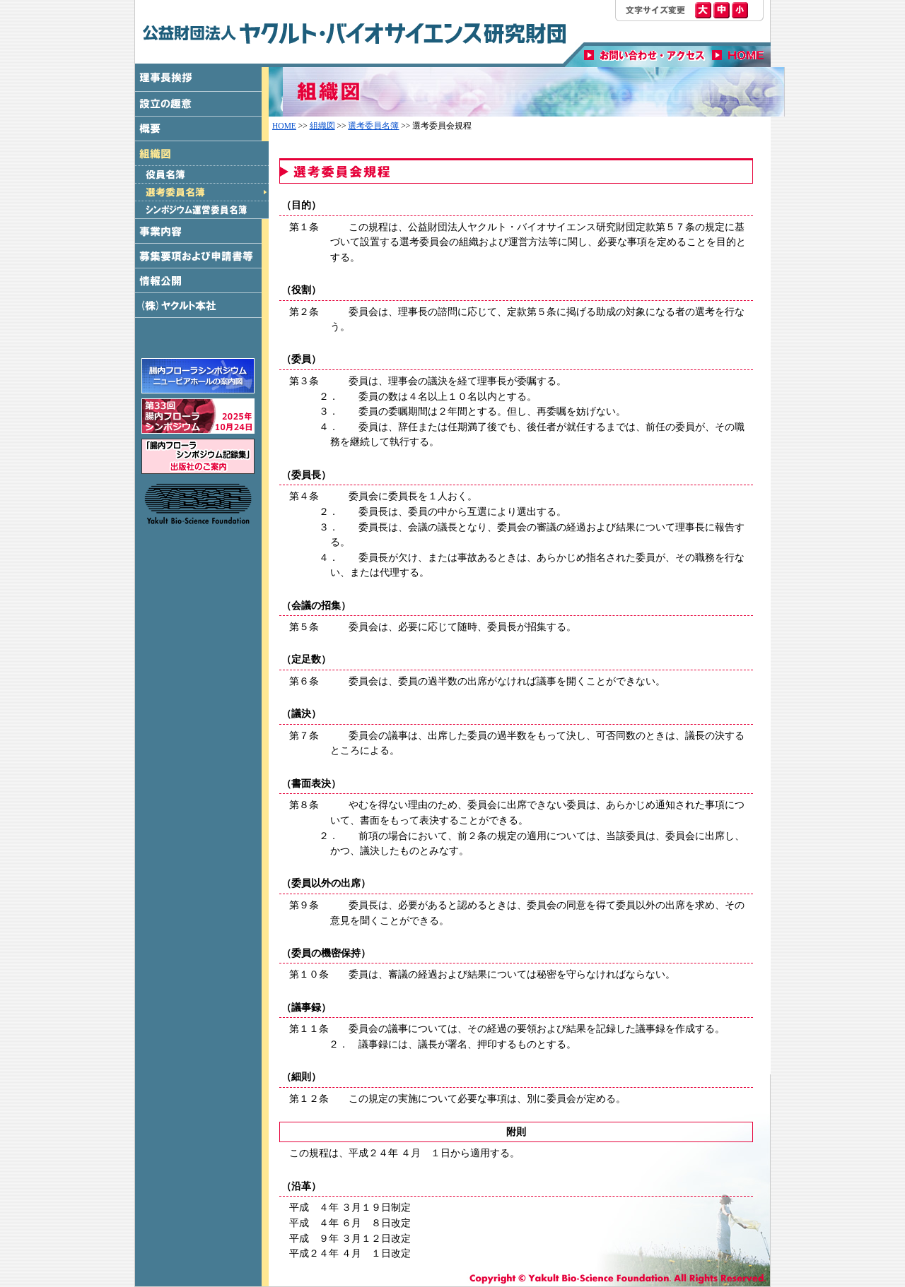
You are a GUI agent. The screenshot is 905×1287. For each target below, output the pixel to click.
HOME (284, 125)
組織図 (322, 125)
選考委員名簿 (373, 125)
